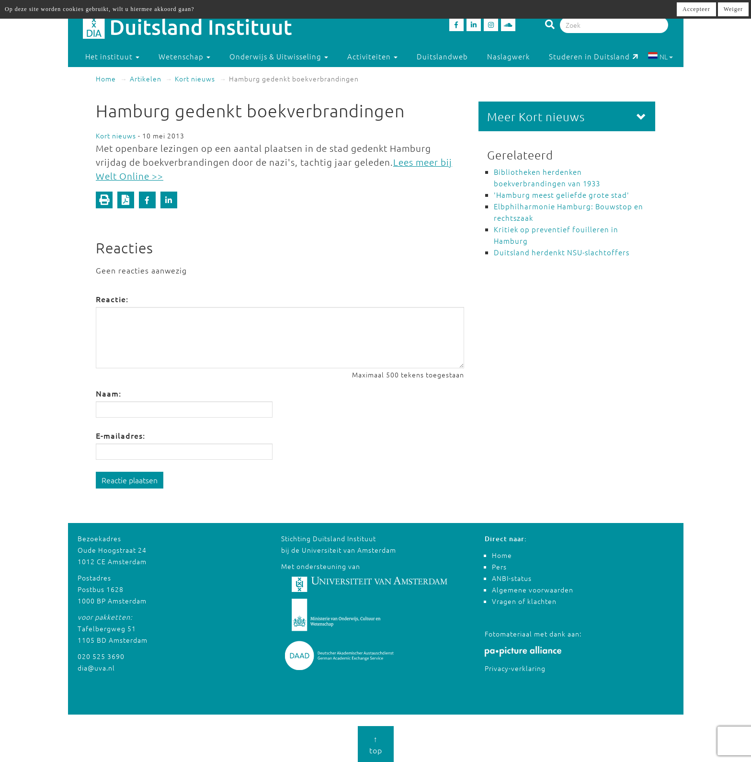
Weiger (733, 9)
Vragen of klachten (524, 601)
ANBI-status (512, 578)
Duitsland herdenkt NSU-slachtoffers (561, 252)
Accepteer (696, 9)
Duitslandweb (442, 56)
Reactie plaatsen (130, 480)
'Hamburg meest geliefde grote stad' (561, 195)
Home (106, 78)
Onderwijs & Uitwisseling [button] (278, 56)
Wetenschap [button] (184, 56)
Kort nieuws (195, 78)
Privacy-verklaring (515, 668)
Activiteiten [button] (372, 56)
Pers (499, 566)
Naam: (108, 393)
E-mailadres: (120, 435)
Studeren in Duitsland (593, 56)
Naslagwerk (508, 56)
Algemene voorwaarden (532, 589)
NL (660, 56)
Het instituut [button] (112, 56)
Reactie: (112, 299)
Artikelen (145, 78)
